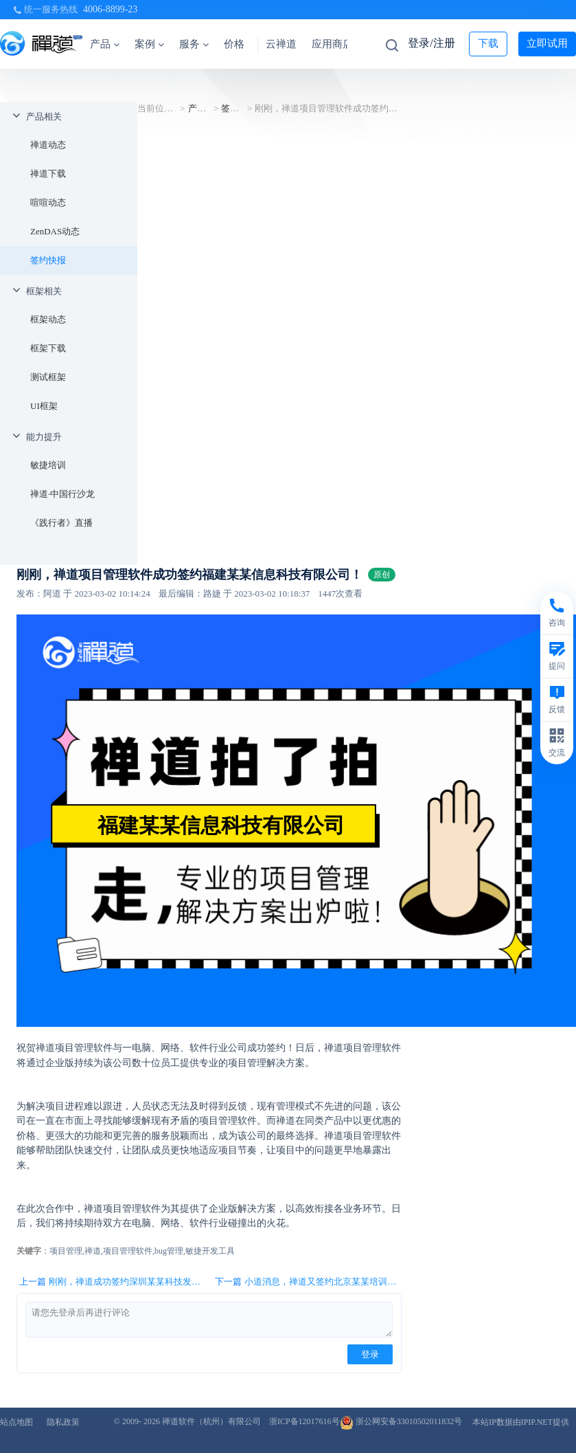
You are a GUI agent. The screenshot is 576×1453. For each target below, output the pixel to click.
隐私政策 (63, 1422)
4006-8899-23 (110, 9)
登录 (370, 1354)
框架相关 (44, 291)
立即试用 (547, 43)
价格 (234, 43)
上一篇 (112, 1282)
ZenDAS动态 (55, 231)
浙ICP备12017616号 (304, 1421)
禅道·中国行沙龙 (62, 494)
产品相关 (44, 116)
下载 (488, 43)
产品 (104, 43)
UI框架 (44, 406)
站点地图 (16, 1422)
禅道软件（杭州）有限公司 (211, 1421)
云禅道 (281, 43)
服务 (194, 43)
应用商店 (332, 43)
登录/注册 (431, 43)
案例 (149, 43)
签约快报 (48, 260)
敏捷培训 (48, 465)
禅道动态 (48, 145)
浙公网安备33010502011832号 (401, 1421)
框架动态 (48, 319)
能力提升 (44, 437)
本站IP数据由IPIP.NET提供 (520, 1422)
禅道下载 (48, 173)
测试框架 (48, 377)
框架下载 (48, 348)
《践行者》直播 (61, 523)
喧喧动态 (48, 202)
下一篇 (308, 1282)
